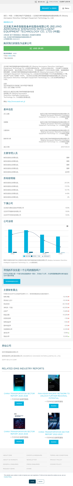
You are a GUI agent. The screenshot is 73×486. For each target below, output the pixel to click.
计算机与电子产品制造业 (22, 16)
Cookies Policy (7, 477)
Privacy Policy (56, 460)
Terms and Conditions (59, 455)
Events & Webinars (34, 455)
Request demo (9, 468)
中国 (10, 16)
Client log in (65, 1)
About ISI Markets (10, 460)
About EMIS (7, 455)
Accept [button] (32, 481)
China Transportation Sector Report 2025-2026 (19, 395)
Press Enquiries (33, 464)
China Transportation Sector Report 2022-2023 (53, 433)
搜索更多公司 (8, 22)
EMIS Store (52, 2)
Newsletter (32, 460)
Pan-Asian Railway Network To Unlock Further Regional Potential (54, 396)
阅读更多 (19, 403)
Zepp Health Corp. (9, 359)
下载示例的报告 (8, 58)
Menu (65, 8)
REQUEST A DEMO (49, 8)
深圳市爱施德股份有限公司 (10, 352)
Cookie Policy (55, 464)
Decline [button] (40, 481)
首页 (5, 16)
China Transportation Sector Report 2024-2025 (19, 433)
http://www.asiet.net (16, 101)
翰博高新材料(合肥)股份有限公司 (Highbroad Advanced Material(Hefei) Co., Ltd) (31, 356)
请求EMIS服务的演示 (12, 281)
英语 (9, 56)
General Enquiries (10, 464)
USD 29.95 (36, 48)
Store (29, 468)
